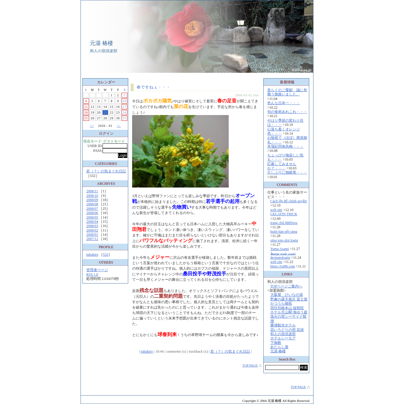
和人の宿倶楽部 (283, 334)
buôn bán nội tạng (283, 231)
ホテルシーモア (283, 338)
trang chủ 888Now (283, 223)
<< (92, 125)
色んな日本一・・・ (283, 103)
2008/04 (92, 222)
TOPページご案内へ (286, 286)
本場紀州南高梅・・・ (285, 146)
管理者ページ (97, 270)
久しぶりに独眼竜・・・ (287, 172)
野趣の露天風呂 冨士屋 (288, 299)
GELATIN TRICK (283, 214)
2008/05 (92, 217)
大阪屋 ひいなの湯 (286, 295)
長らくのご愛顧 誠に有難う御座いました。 (287, 92)
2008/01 (92, 234)
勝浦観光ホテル (283, 325)
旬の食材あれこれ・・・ (287, 112)
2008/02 (92, 230)
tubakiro (92, 254)
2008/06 (92, 213)
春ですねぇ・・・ (153, 87)
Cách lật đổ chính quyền (288, 201)
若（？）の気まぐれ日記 (106, 171)
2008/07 (92, 209)
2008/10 (92, 196)
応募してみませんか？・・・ (281, 166)
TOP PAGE (250, 365)
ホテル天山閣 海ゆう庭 (288, 312)
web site (276, 210)
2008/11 (92, 191)
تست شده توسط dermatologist (283, 255)
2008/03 (92, 226)
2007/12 (92, 239)
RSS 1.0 (92, 274)
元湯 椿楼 (101, 43)
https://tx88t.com (282, 266)
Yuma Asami (279, 249)
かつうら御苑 (281, 303)
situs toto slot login (284, 240)
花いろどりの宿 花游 (287, 330)
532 (105, 254)
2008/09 (92, 200)
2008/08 (92, 204)
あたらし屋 (279, 347)
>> (119, 125)
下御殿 (275, 343)
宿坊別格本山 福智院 (287, 308)
